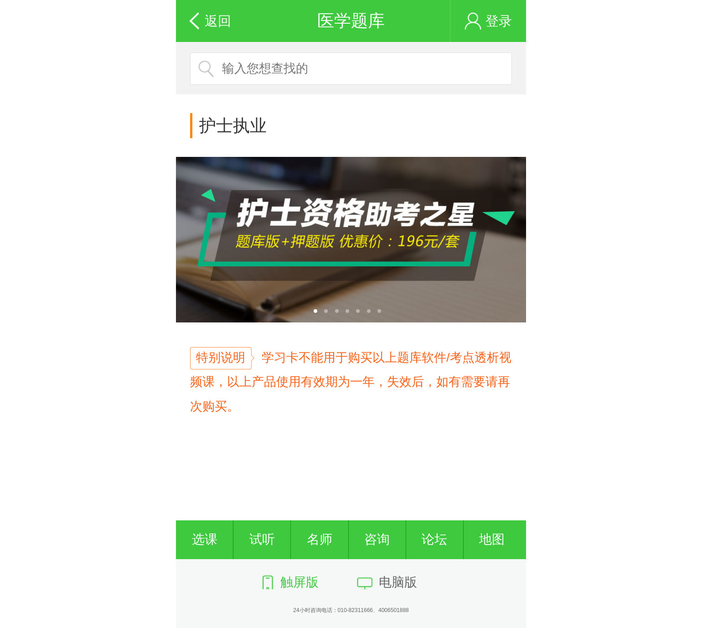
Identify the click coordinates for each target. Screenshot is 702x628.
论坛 (434, 539)
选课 (204, 539)
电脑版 (398, 582)
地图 (492, 539)
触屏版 (299, 582)
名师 (319, 539)
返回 (218, 21)
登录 (498, 21)
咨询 (377, 539)
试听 (262, 539)
